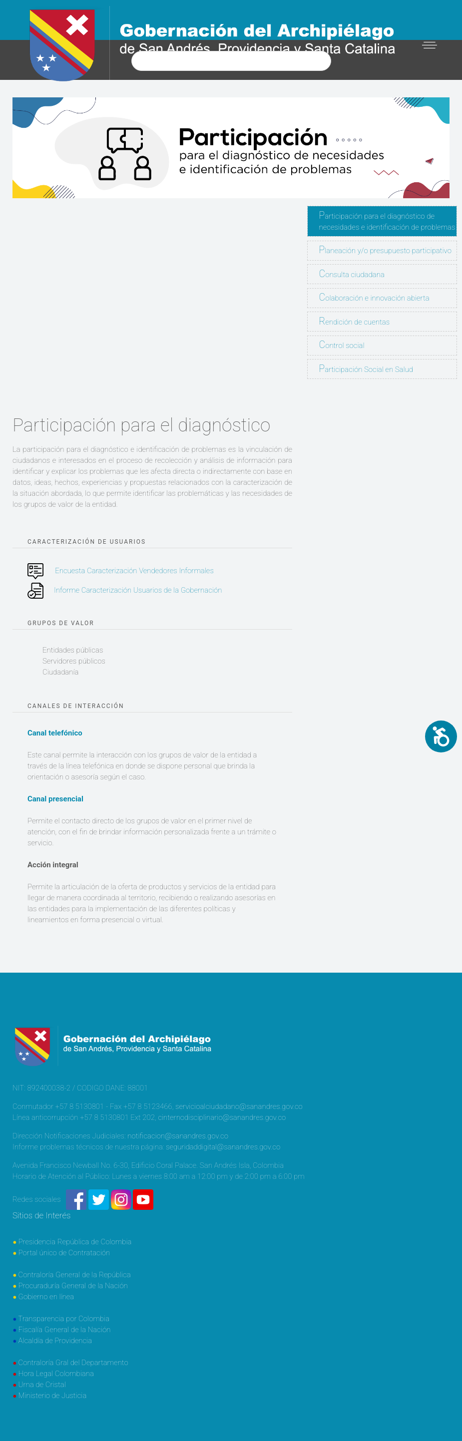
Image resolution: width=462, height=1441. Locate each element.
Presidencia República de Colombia (75, 1241)
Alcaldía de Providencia (55, 1340)
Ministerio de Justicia (52, 1395)
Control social (342, 345)
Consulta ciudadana (352, 274)
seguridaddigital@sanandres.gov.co (223, 1146)
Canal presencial (55, 798)
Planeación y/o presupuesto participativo (385, 250)
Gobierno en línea (46, 1296)
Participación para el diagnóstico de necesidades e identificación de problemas (387, 221)
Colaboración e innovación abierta (374, 297)
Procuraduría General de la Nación (73, 1285)
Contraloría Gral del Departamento (73, 1362)
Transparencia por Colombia (63, 1318)
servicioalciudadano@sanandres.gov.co (239, 1106)
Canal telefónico (54, 732)
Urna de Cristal (42, 1384)
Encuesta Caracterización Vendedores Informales (134, 570)
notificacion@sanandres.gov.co (177, 1135)
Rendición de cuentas (354, 321)
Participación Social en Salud (366, 368)
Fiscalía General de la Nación (64, 1329)
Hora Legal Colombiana (56, 1373)
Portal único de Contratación (64, 1252)
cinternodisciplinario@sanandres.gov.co (222, 1117)
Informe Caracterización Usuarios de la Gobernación (138, 590)
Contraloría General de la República (74, 1274)
